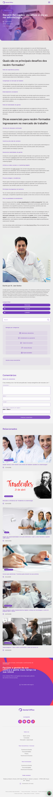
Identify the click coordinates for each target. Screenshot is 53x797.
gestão (14, 110)
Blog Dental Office (32, 225)
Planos (26, 753)
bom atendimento (24, 202)
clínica (21, 99)
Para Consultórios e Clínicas (26, 745)
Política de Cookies (18, 793)
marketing (13, 157)
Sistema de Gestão (26, 749)
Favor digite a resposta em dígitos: (11, 407)
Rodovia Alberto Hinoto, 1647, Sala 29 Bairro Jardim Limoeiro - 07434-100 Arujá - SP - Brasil (26, 779)
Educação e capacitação (26, 739)
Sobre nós (26, 731)
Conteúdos (26, 737)
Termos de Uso (34, 791)
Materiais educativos (26, 333)
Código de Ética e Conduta (29, 793)
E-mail (5, 401)
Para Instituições (26, 761)
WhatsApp (27, 305)
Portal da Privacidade (26, 791)
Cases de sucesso (27, 343)
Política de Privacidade (43, 791)
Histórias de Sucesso (26, 755)
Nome (4, 396)
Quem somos (26, 735)
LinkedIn (27, 312)
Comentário (6, 385)
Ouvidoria (37, 793)
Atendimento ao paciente (26, 338)
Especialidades (26, 352)
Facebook (27, 308)
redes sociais (16, 168)
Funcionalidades (26, 751)
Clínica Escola (26, 348)
